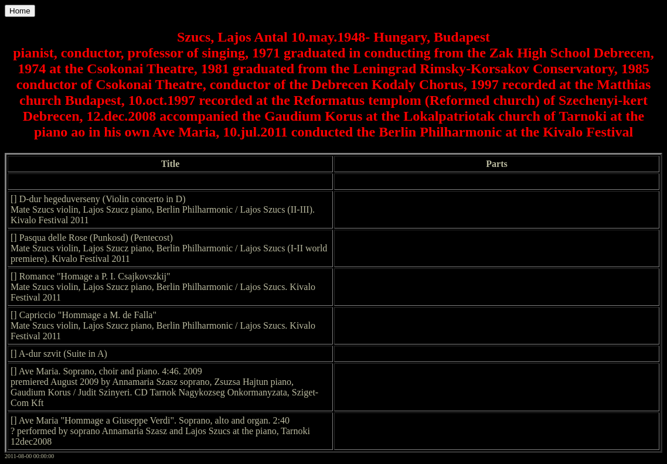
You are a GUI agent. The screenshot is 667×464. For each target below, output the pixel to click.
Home (19, 10)
